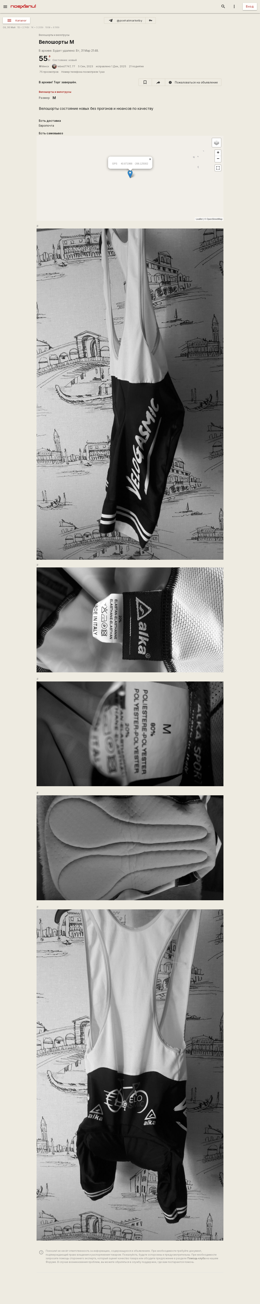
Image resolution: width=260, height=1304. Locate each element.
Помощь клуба (196, 1258)
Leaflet (199, 219)
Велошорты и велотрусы (54, 34)
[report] (193, 82)
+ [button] (218, 153)
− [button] (218, 159)
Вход (250, 6)
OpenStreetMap (214, 219)
